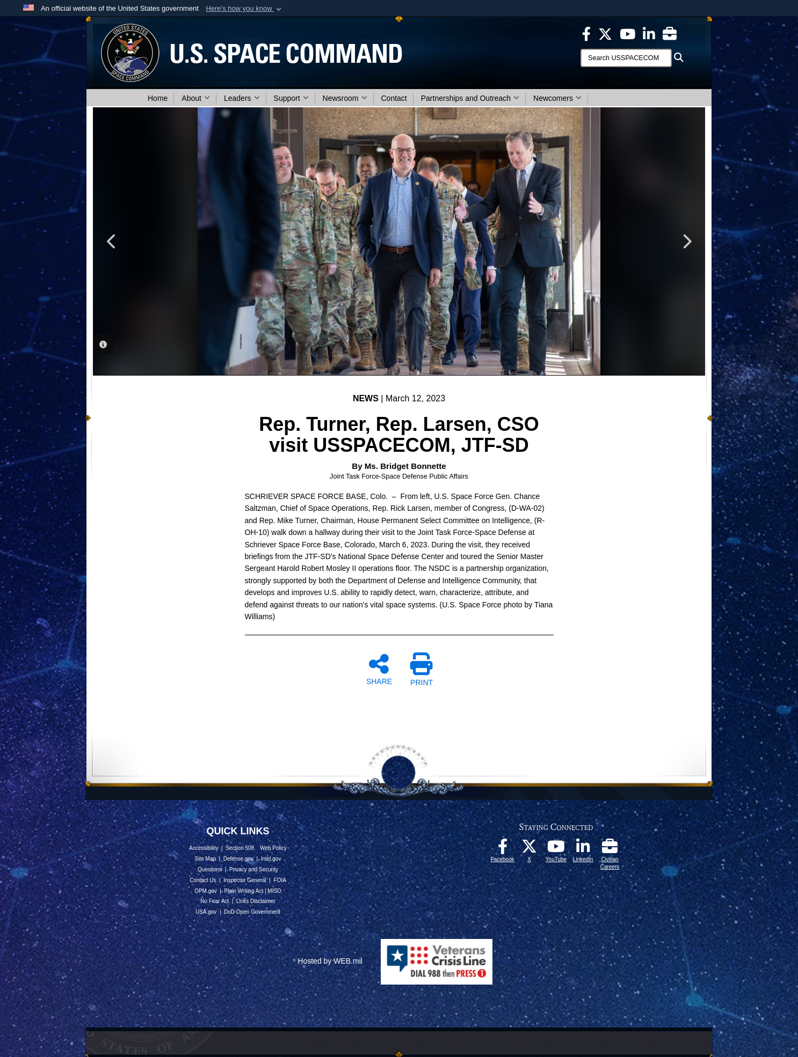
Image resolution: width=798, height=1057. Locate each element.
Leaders (242, 98)
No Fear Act (214, 901)
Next (686, 241)
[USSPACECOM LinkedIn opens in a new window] (649, 33)
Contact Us (203, 880)
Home (158, 98)
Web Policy (273, 848)
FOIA (280, 880)
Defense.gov (238, 859)
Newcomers (557, 98)
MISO (274, 891)
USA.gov (205, 912)
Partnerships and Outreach (470, 98)
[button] (245, 8)
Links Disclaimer (255, 901)
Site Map (205, 859)
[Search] (626, 58)
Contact (394, 98)
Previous (111, 241)
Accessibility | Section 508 (221, 848)
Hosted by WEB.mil (330, 961)
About (196, 98)
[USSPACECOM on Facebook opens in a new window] (586, 33)
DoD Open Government (252, 912)
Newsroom (345, 98)
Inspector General (244, 880)
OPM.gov (205, 891)
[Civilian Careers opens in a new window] (670, 33)
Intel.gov (271, 859)
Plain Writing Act (244, 891)
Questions (210, 869)
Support (291, 98)
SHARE (379, 669)
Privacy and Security (253, 869)
